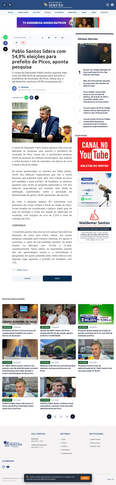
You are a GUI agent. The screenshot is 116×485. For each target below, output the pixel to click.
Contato (104, 12)
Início (57, 278)
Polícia (48, 12)
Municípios (72, 12)
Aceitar (85, 478)
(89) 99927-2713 (37, 447)
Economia (59, 12)
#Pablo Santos (22, 270)
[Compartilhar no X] (5, 49)
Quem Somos (23, 12)
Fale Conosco (94, 443)
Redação (25, 87)
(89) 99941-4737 (37, 441)
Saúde (93, 12)
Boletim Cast (94, 446)
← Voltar (26, 278)
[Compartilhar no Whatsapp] (5, 37)
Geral (84, 12)
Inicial (10, 12)
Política (36, 12)
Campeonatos (66, 453)
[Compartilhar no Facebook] (5, 43)
